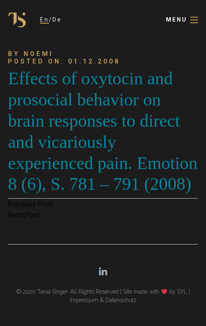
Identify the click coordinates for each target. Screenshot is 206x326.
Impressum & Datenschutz (103, 300)
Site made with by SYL (155, 291)
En (44, 19)
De (57, 19)
